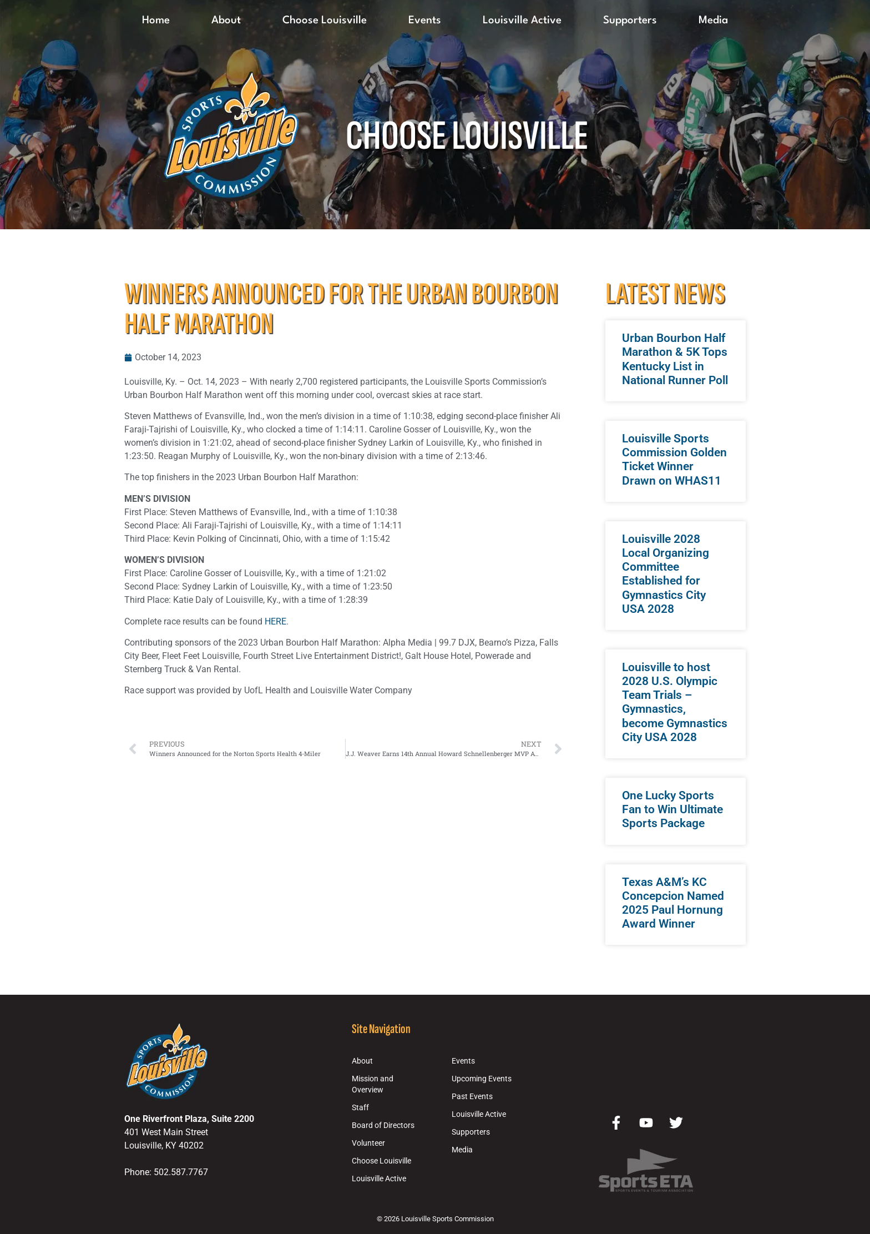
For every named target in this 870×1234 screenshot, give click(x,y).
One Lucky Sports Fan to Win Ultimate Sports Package (672, 809)
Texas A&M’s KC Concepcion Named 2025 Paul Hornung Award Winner (673, 903)
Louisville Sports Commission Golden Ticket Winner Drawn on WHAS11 (674, 459)
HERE (275, 621)
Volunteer (368, 1143)
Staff (360, 1107)
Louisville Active (522, 20)
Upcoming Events (482, 1079)
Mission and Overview (372, 1084)
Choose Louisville (324, 20)
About (226, 20)
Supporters (630, 20)
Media (713, 20)
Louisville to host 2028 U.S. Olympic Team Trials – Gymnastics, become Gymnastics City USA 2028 (674, 702)
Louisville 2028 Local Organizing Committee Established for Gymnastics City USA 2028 (665, 574)
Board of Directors (383, 1125)
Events (424, 20)
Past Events (472, 1096)
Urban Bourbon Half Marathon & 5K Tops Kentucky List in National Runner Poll (675, 359)
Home (156, 20)
